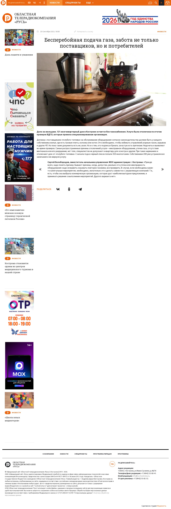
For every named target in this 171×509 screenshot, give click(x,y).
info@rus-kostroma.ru (140, 476)
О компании (48, 454)
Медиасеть (160, 506)
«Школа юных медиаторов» (14, 419)
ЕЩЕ (90, 3)
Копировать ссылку (85, 31)
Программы (123, 454)
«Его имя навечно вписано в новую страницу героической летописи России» (20, 215)
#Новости (160, 31)
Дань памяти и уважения (15, 56)
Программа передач (102, 454)
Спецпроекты (73, 3)
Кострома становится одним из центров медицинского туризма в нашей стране (20, 268)
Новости (55, 3)
